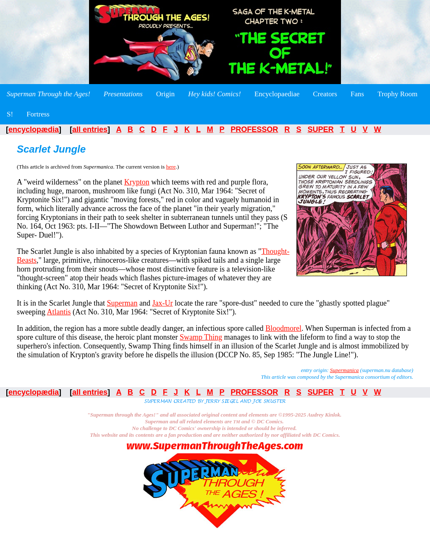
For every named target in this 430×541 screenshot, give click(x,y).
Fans (357, 94)
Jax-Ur (162, 303)
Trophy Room (397, 94)
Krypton (136, 182)
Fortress (38, 114)
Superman (122, 303)
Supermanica (344, 370)
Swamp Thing (201, 337)
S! (10, 114)
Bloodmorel (283, 328)
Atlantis (59, 312)
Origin (165, 94)
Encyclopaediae (277, 94)
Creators (325, 94)
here (171, 167)
